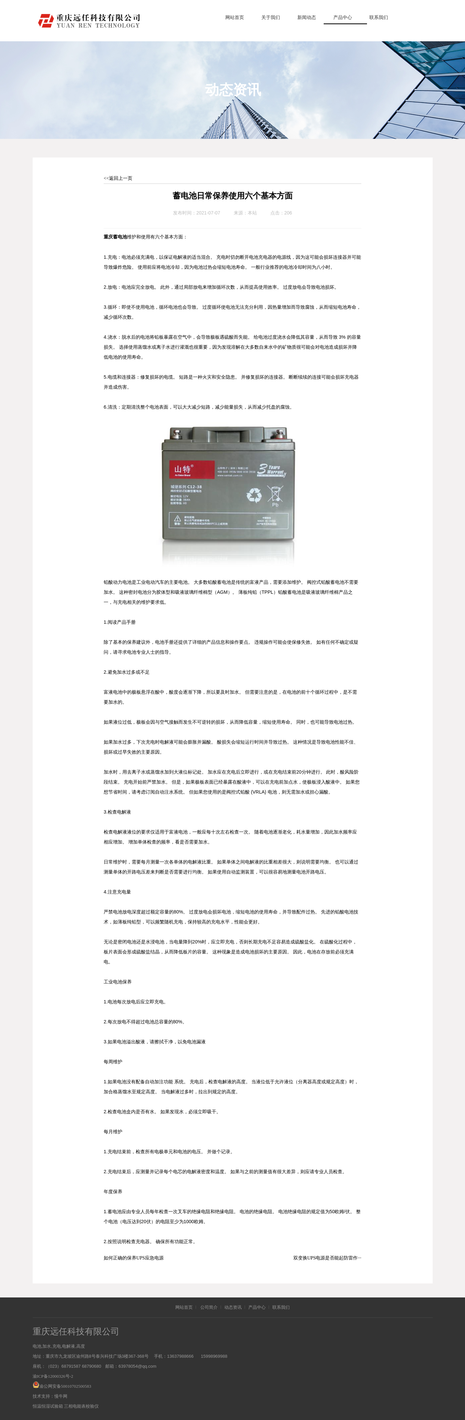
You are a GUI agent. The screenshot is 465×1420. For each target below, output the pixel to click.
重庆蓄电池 (115, 236)
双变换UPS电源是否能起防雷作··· (327, 1257)
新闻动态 (306, 17)
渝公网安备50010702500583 (65, 1386)
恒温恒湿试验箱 (48, 1406)
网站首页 (234, 17)
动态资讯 (233, 1307)
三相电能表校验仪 (81, 1406)
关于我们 (270, 17)
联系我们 (378, 17)
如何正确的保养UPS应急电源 (134, 1257)
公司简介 (209, 1307)
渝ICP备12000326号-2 (53, 1376)
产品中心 (342, 17)
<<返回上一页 (118, 178)
